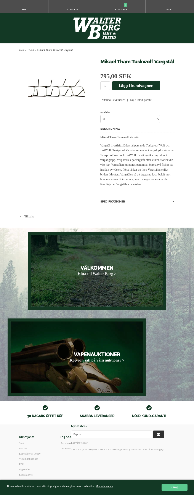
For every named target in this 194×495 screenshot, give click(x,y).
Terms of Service (149, 449)
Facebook (66, 443)
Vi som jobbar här (28, 458)
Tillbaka (26, 216)
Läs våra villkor (79, 442)
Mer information (104, 486)
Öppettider (24, 469)
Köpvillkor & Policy (30, 453)
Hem (22, 49)
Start (21, 443)
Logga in (72, 9)
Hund (31, 49)
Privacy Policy (130, 449)
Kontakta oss (26, 474)
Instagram (66, 448)
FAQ (21, 464)
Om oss (23, 448)
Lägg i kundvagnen (136, 86)
